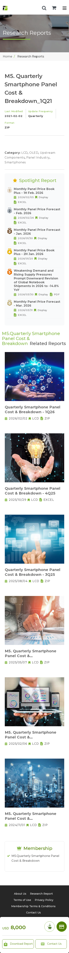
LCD (25, 152)
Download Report (18, 944)
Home (7, 56)
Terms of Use (22, 900)
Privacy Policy (44, 900)
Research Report (41, 893)
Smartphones (15, 162)
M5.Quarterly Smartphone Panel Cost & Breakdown (35, 858)
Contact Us (50, 944)
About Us (20, 893)
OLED (34, 152)
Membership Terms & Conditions (33, 906)
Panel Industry (38, 157)
